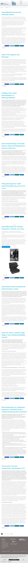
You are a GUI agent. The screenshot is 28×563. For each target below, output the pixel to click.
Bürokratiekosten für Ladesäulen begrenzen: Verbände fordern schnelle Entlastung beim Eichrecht (14, 409)
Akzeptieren (14, 559)
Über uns (3, 539)
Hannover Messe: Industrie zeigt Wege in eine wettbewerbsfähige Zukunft (13, 335)
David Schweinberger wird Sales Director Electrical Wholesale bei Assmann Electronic (13, 146)
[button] (3, 7)
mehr (23, 559)
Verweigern (4, 559)
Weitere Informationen (6, 246)
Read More (3, 47)
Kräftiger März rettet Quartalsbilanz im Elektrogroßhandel (9, 95)
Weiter (9, 534)
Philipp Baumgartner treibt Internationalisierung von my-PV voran (13, 186)
